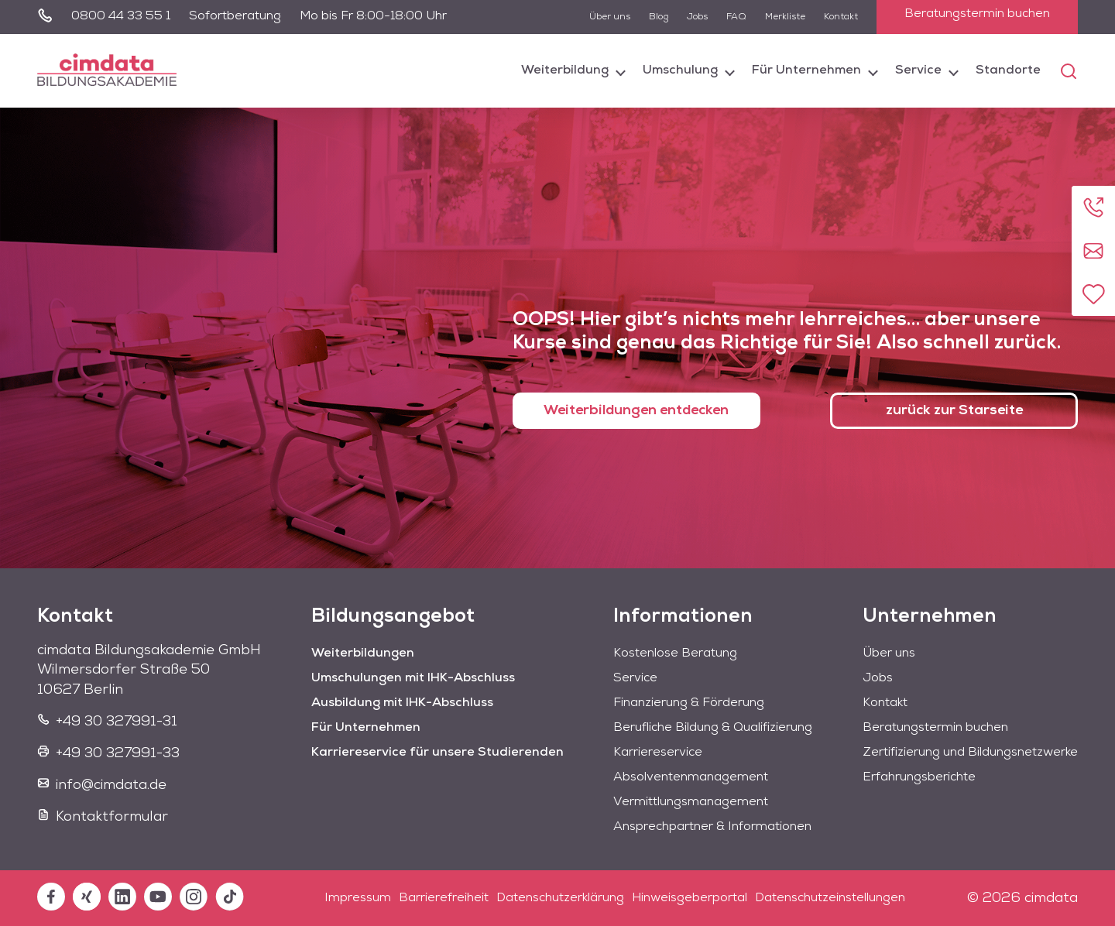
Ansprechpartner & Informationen (712, 827)
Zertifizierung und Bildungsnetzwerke (970, 752)
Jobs (697, 17)
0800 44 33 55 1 (120, 16)
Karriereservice (657, 752)
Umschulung (680, 70)
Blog (658, 17)
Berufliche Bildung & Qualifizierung (712, 728)
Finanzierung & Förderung (688, 703)
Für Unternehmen (806, 70)
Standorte (1008, 70)
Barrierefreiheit (444, 898)
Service (918, 70)
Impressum (357, 898)
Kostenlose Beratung (675, 653)
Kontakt (841, 17)
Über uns (609, 17)
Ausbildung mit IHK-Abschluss (402, 703)
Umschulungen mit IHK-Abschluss (413, 678)
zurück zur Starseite (954, 410)
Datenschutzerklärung (560, 898)
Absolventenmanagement (690, 777)
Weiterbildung (565, 70)
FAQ (736, 17)
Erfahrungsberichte (919, 777)
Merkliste (785, 17)
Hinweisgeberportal (689, 898)
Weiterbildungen (362, 653)
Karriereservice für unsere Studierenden (437, 752)
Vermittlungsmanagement (690, 802)
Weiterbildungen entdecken (636, 410)
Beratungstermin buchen (977, 14)
